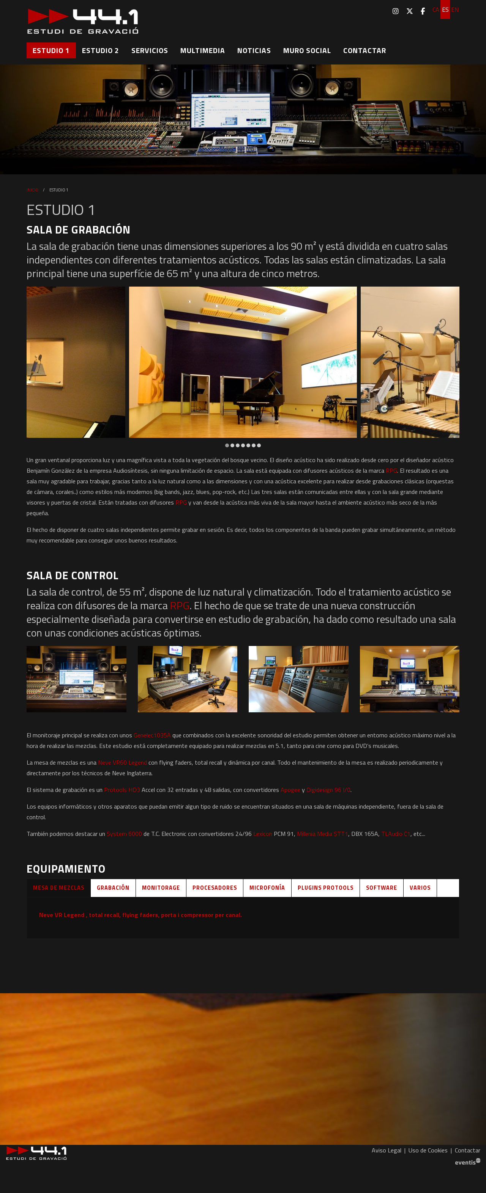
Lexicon (262, 833)
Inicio (32, 190)
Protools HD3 (122, 789)
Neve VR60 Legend (122, 762)
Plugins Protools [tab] (325, 888)
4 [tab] (243, 445)
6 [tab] (254, 445)
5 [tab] (248, 445)
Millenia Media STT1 (322, 833)
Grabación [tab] (113, 888)
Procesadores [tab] (215, 888)
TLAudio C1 (395, 833)
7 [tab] (259, 445)
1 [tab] (227, 445)
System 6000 (124, 833)
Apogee (290, 789)
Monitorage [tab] (161, 888)
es (445, 9)
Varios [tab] (420, 888)
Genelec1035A (152, 735)
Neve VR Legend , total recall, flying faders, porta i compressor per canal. (140, 914)
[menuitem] (396, 11)
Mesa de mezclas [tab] (58, 888)
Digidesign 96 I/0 (328, 789)
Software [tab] (381, 888)
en (455, 9)
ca (435, 9)
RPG (391, 470)
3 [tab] (238, 445)
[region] (243, 367)
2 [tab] (232, 445)
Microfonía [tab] (267, 888)
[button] (76, 679)
